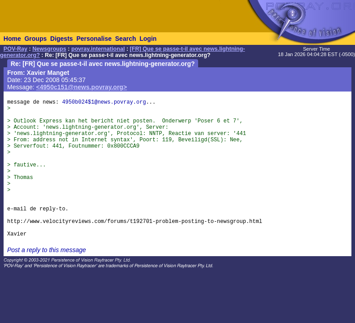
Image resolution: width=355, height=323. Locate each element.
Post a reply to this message (46, 249)
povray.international (98, 49)
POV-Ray (15, 49)
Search (125, 38)
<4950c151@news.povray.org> (81, 87)
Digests (61, 38)
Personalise (94, 38)
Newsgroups (49, 49)
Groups (35, 38)
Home (12, 38)
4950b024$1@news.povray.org (104, 102)
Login (147, 38)
